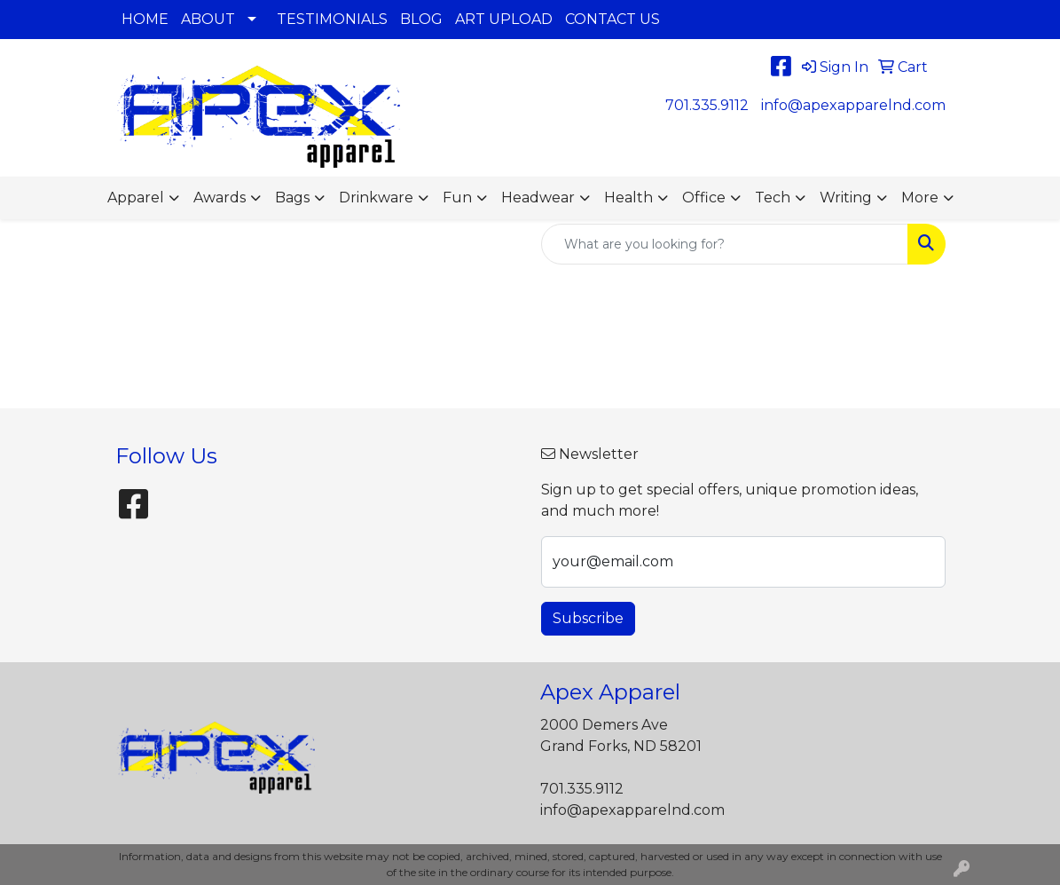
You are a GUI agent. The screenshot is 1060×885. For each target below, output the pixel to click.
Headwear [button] (538, 197)
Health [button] (628, 197)
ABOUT (208, 19)
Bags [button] (292, 197)
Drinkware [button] (376, 197)
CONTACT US (612, 19)
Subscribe (588, 618)
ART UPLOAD (504, 19)
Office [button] (704, 197)
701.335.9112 (707, 105)
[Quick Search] (724, 244)
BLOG (421, 19)
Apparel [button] (135, 197)
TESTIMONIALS (332, 19)
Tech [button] (772, 197)
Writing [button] (846, 197)
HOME (145, 19)
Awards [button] (219, 197)
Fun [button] (457, 197)
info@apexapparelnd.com (853, 105)
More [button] (919, 197)
